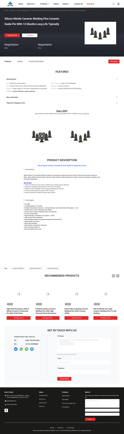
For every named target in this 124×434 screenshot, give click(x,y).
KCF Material (65, 399)
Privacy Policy (70, 427)
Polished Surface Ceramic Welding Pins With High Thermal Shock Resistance (46, 311)
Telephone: (61, 368)
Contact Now (64, 379)
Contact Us (42, 406)
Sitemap (52, 427)
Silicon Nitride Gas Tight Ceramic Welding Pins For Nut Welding (105, 311)
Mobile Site (60, 427)
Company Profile (43, 395)
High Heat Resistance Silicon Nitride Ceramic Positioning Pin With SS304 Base (18, 311)
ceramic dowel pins (35, 268)
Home (6, 10)
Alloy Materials (66, 395)
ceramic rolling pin (18, 268)
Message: (61, 336)
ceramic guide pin (52, 268)
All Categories (65, 407)
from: (59, 358)
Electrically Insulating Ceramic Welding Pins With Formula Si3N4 (76, 311)
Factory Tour (42, 399)
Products (12, 10)
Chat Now (29, 35)
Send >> (90, 419)
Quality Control (43, 402)
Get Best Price (12, 35)
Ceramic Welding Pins (23, 10)
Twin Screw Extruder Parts (68, 403)
